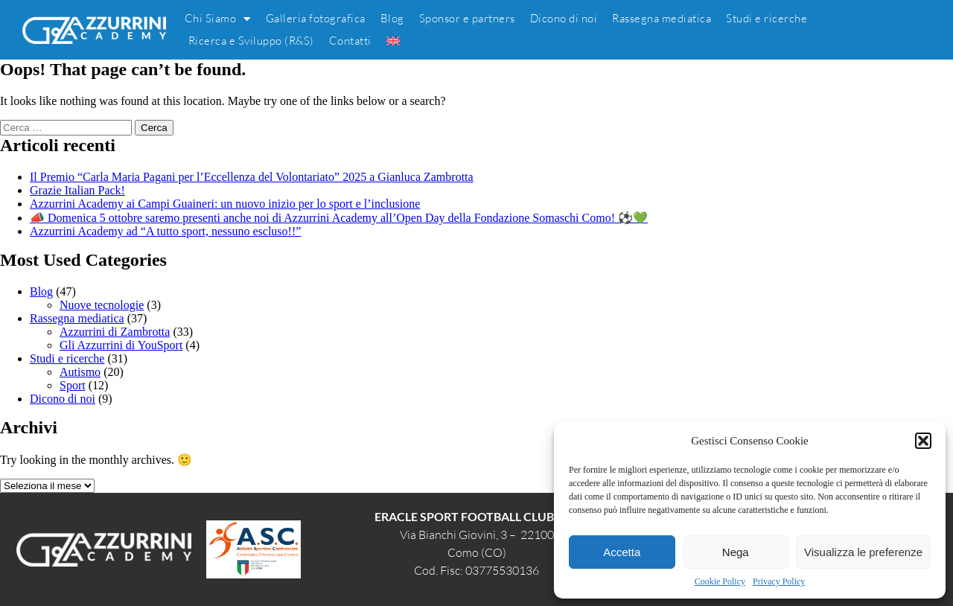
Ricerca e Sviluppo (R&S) (251, 41)
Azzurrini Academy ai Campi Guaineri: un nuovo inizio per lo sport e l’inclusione (225, 203)
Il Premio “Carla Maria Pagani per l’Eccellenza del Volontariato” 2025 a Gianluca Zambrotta (252, 176)
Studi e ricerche (766, 18)
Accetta (621, 552)
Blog (392, 18)
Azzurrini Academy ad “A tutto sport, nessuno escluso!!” (165, 231)
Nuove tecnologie (102, 305)
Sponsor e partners (467, 18)
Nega (735, 552)
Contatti (350, 41)
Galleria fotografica (316, 18)
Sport (73, 385)
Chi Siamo (218, 18)
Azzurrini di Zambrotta (115, 331)
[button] (923, 440)
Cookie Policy (720, 581)
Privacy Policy (779, 581)
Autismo (80, 372)
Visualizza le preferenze (863, 552)
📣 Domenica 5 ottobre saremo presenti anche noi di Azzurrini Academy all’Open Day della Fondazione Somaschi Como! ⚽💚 (339, 217)
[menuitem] (393, 41)
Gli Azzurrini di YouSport (121, 345)
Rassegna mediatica (661, 18)
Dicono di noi (564, 18)
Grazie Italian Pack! (77, 190)
